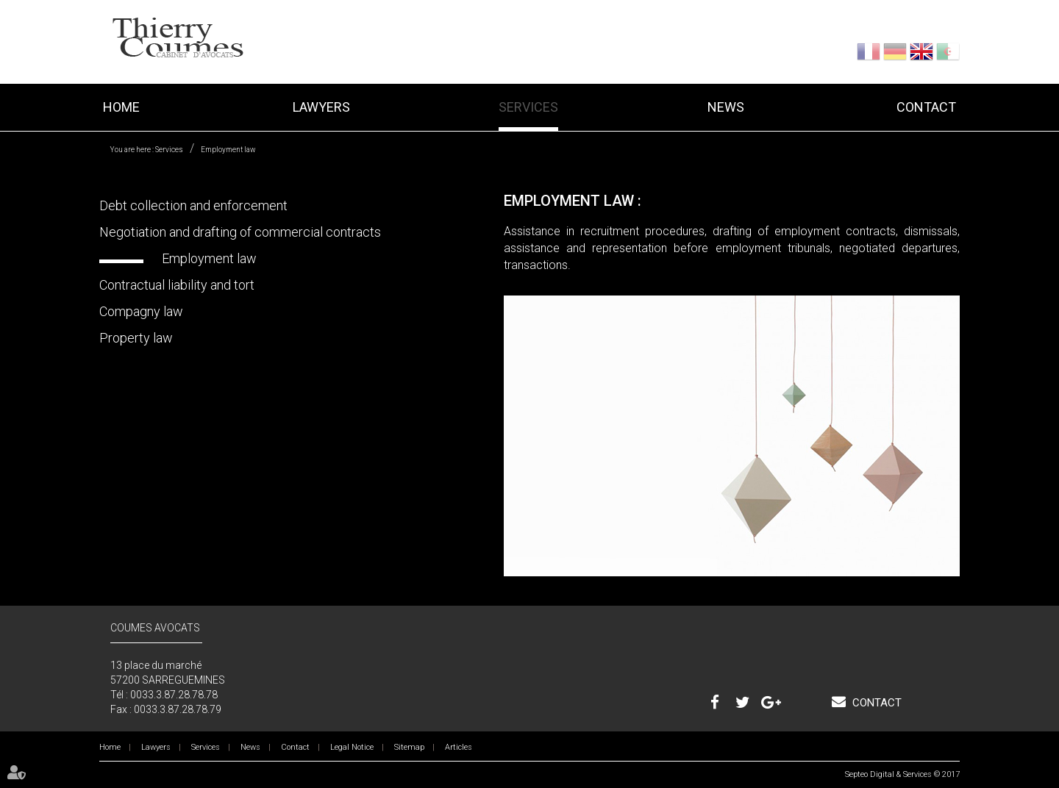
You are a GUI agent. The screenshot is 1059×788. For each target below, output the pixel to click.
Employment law (228, 150)
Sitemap (409, 747)
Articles (458, 747)
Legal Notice (352, 747)
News (725, 107)
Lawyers (321, 107)
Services (528, 107)
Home (121, 107)
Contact (926, 107)
